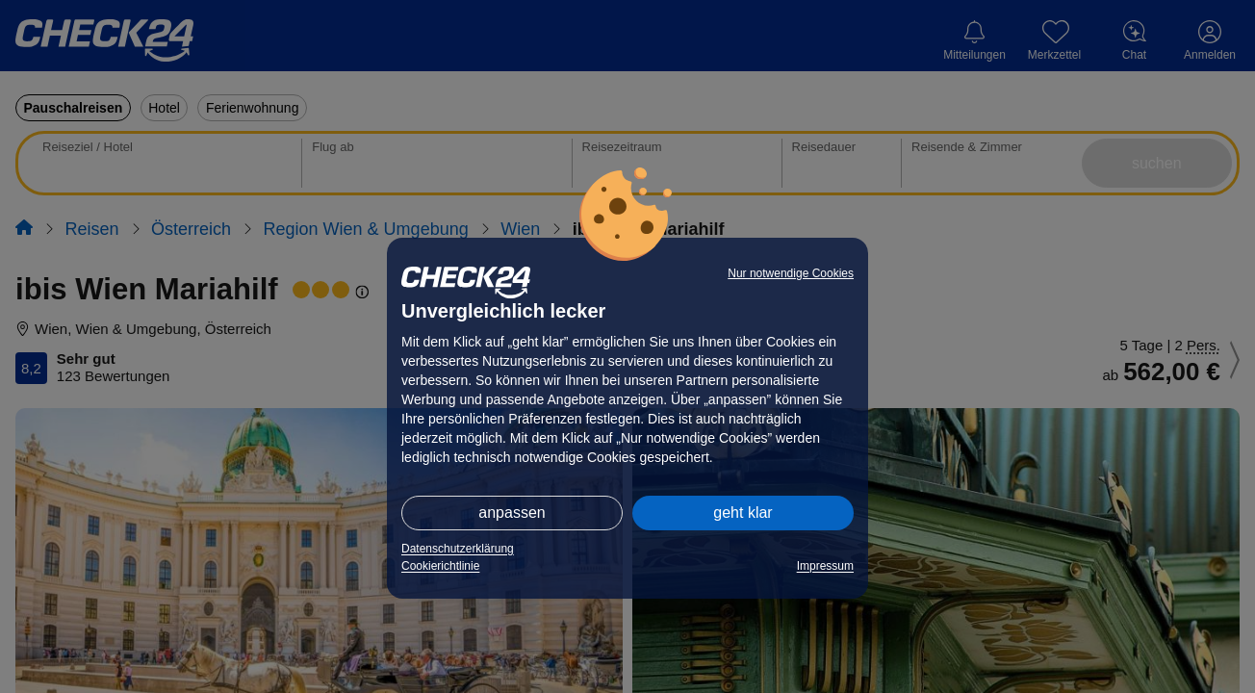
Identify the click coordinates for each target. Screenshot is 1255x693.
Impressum (825, 566)
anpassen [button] (511, 512)
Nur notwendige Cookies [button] (791, 273)
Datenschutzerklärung (457, 548)
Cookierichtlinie (440, 566)
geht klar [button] (742, 512)
